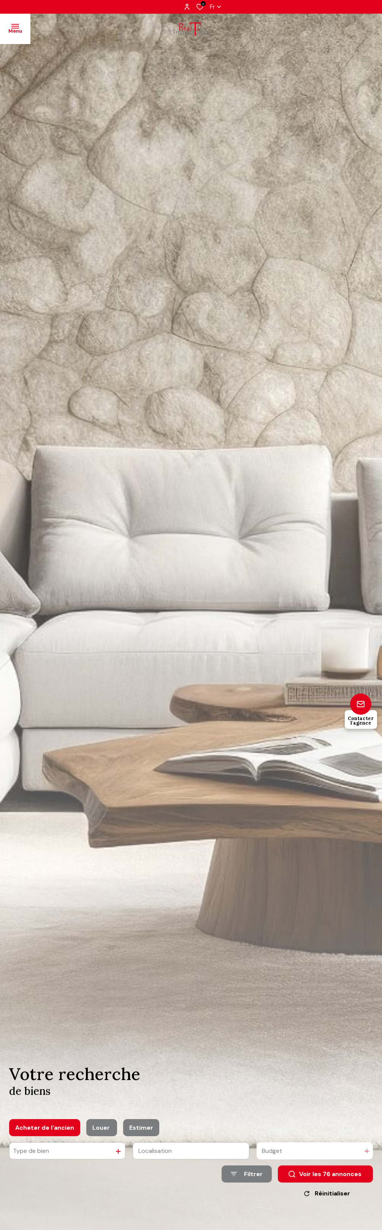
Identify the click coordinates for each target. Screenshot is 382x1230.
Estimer (141, 1135)
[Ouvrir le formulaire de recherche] (247, 1181)
